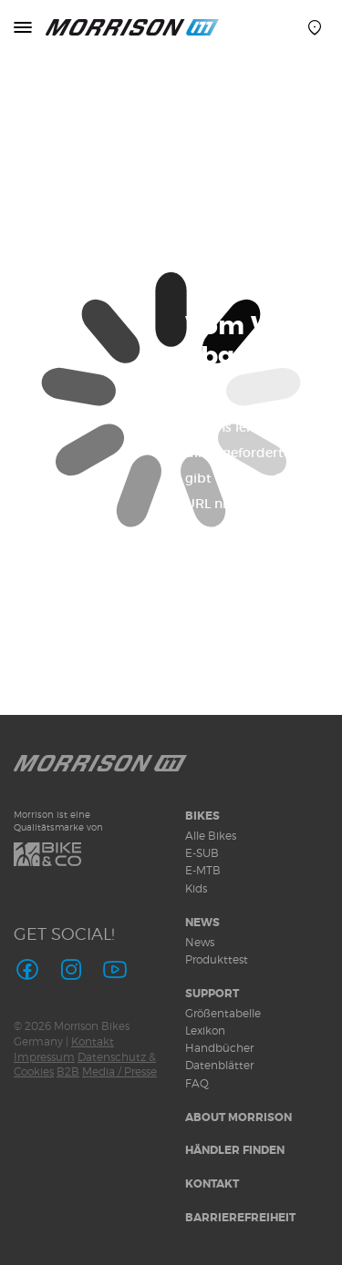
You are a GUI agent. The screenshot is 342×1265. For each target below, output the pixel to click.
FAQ (197, 1083)
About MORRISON (238, 1117)
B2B (68, 1071)
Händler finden (235, 1150)
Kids (196, 888)
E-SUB (202, 853)
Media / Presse (119, 1071)
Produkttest (216, 959)
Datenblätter (219, 1065)
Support (212, 993)
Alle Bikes (210, 835)
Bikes (202, 816)
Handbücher (219, 1048)
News (202, 922)
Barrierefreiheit (240, 1217)
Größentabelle (223, 1013)
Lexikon (205, 1030)
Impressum (44, 1057)
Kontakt (92, 1041)
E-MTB (203, 870)
